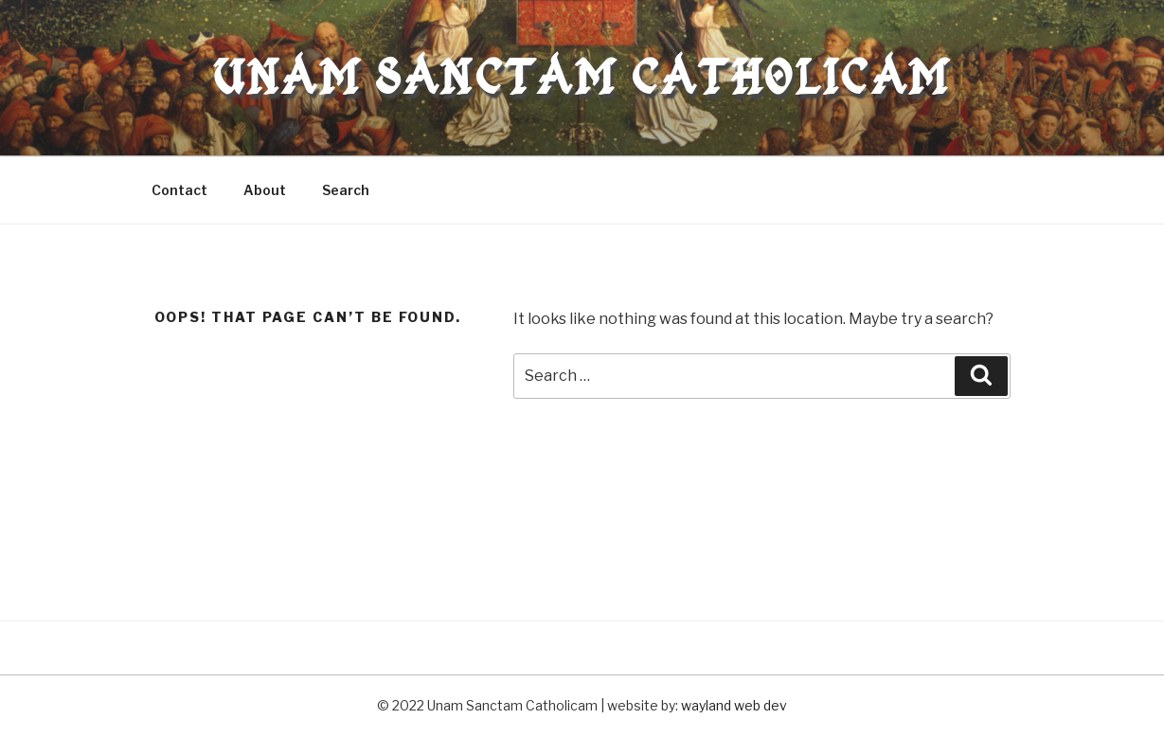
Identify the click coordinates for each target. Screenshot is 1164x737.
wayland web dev (734, 705)
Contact (179, 190)
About (264, 190)
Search (345, 190)
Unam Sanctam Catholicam (581, 77)
